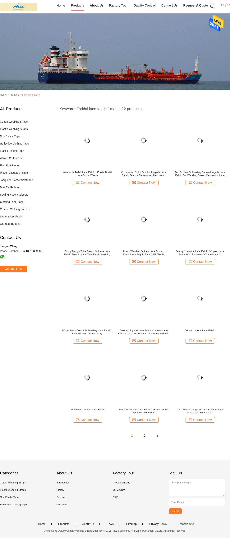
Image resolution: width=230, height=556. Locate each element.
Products (77, 5)
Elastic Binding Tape (12, 150)
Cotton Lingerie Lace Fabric (200, 330)
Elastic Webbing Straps (14, 129)
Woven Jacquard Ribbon (14, 172)
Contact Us (169, 5)
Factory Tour (118, 5)
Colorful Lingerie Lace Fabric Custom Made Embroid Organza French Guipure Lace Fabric (143, 332)
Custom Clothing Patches (15, 209)
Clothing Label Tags (12, 201)
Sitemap (131, 524)
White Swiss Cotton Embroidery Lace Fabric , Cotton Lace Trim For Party (87, 332)
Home (61, 5)
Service (60, 497)
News (110, 524)
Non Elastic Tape (10, 136)
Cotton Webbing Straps (14, 121)
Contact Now (13, 268)
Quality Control (144, 5)
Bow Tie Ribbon (9, 187)
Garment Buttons (10, 223)
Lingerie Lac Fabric (11, 216)
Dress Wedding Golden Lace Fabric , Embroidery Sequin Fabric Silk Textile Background (143, 253)
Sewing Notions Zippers (14, 194)
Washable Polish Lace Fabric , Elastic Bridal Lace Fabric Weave (87, 174)
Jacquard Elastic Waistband (16, 180)
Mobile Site (187, 524)
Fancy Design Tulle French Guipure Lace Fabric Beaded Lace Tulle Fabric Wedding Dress (87, 253)
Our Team (61, 504)
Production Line (121, 482)
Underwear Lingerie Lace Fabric (87, 409)
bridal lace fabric (30, 94)
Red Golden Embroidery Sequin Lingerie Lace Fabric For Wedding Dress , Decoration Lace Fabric (199, 174)
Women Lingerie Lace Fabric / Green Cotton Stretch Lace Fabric (143, 411)
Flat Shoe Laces (9, 165)
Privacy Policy (158, 524)
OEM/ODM (119, 489)
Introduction (62, 482)
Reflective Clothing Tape (14, 143)
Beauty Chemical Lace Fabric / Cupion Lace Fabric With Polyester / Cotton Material (200, 253)
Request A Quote (195, 5)
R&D (115, 497)
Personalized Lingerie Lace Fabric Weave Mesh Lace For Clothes (200, 411)
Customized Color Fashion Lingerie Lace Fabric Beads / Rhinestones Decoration (143, 174)
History (60, 489)
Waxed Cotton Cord (11, 158)
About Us (97, 5)
